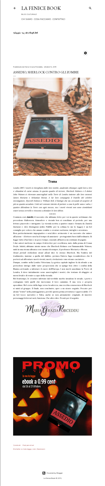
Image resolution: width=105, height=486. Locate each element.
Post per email (28, 445)
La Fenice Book (41, 8)
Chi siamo (26, 19)
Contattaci (58, 19)
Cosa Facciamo (42, 19)
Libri (34, 449)
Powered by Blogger (52, 473)
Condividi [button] (17, 445)
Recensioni (41, 449)
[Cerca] (90, 7)
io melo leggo (26, 449)
